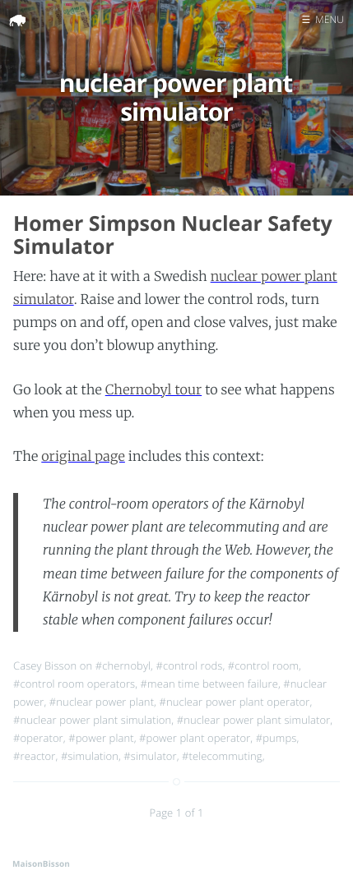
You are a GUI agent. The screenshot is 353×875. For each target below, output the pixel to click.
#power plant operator (194, 737)
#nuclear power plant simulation (92, 719)
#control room (263, 665)
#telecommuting (222, 755)
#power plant (101, 737)
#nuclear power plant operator (234, 701)
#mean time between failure (209, 683)
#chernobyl (123, 665)
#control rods (189, 665)
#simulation (89, 755)
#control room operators (74, 683)
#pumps (276, 737)
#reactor (34, 755)
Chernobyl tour (153, 390)
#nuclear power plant (101, 701)
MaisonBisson (41, 863)
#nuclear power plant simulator (254, 719)
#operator (38, 737)
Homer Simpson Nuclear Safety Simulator (172, 235)
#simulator (149, 755)
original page (83, 457)
